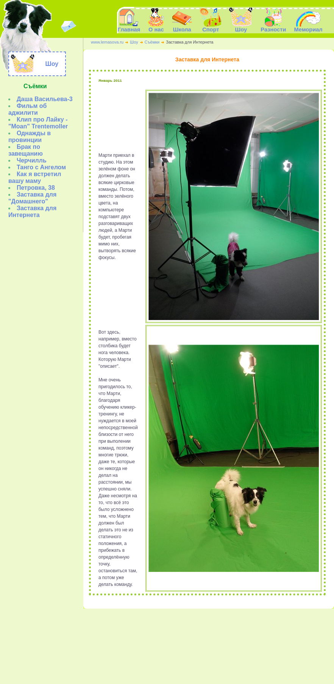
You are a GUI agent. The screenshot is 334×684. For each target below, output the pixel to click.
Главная (129, 27)
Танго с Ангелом (41, 167)
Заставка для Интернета (32, 211)
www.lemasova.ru (107, 42)
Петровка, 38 (36, 187)
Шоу (134, 42)
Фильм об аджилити (27, 109)
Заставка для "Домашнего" (32, 198)
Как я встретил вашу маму (34, 177)
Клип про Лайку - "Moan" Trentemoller (38, 123)
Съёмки (152, 42)
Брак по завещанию (25, 150)
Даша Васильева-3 (45, 99)
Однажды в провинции (29, 136)
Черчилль (32, 160)
